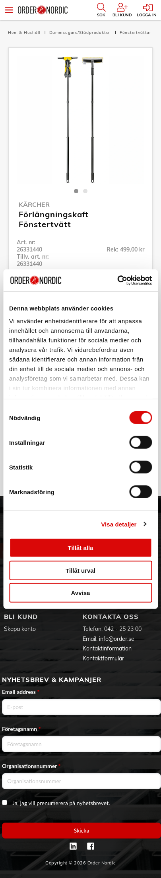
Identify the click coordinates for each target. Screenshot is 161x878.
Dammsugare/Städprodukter (80, 32)
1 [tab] (76, 191)
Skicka (81, 830)
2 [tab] (85, 191)
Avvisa (80, 592)
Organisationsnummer (31, 765)
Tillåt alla (80, 547)
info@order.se (116, 638)
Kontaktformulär (103, 658)
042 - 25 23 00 (123, 628)
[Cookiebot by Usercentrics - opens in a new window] (117, 280)
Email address (20, 691)
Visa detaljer (118, 524)
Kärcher (34, 204)
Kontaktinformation (107, 648)
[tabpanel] (80, 120)
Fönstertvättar (135, 32)
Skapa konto (20, 628)
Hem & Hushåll (24, 32)
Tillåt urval (80, 570)
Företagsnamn (21, 728)
